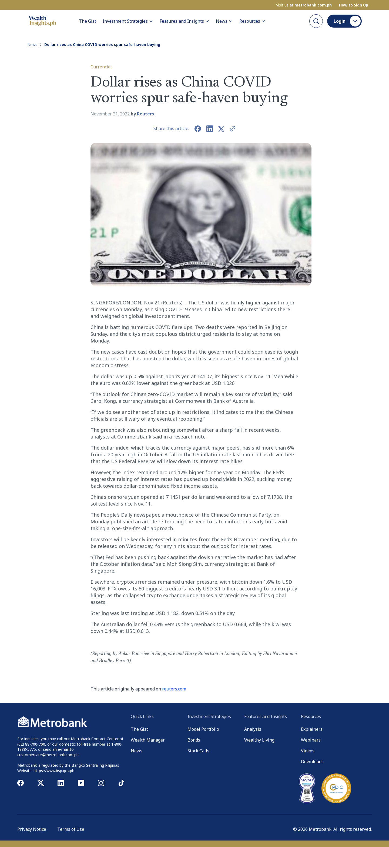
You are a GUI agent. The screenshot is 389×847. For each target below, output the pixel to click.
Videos (307, 751)
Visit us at (304, 5)
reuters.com (174, 689)
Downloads (312, 762)
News (224, 21)
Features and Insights (184, 21)
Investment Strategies (128, 21)
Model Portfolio (203, 729)
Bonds (193, 740)
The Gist (87, 21)
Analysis (252, 729)
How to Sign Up (353, 5)
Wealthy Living (259, 740)
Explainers (312, 729)
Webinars (311, 740)
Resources (252, 21)
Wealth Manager (148, 740)
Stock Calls (198, 751)
